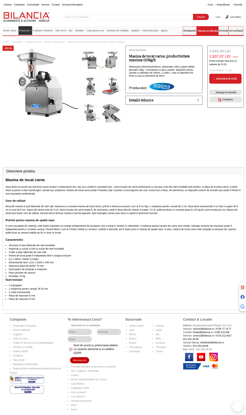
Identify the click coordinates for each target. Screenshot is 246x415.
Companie (19, 4)
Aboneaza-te (79, 360)
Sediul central (136, 325)
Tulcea (159, 351)
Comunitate (33, 4)
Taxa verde (19, 360)
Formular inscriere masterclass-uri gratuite (93, 366)
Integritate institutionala (25, 364)
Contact (56, 4)
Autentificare (222, 4)
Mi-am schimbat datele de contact (88, 379)
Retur (74, 405)
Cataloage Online (80, 388)
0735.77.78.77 (223, 328)
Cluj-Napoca (135, 347)
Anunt (74, 409)
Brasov (133, 338)
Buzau (132, 342)
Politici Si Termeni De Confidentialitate (33, 342)
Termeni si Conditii (22, 347)
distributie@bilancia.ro (212, 342)
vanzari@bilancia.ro (203, 328)
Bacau (132, 334)
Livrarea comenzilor (81, 400)
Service (45, 4)
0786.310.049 (222, 332)
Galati (159, 330)
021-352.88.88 (200, 346)
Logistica (17, 334)
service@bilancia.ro (203, 335)
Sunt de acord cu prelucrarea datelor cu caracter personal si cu (95, 349)
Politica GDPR (20, 351)
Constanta (134, 351)
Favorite (237, 4)
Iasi (157, 334)
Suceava (160, 342)
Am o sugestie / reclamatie (85, 370)
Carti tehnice (77, 383)
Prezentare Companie (24, 325)
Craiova (160, 325)
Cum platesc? (78, 396)
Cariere (8, 4)
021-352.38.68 (191, 339)
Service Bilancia (21, 330)
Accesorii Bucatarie (72, 4)
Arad (131, 330)
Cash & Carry (20, 338)
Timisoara (161, 347)
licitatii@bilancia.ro (203, 332)
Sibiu (158, 338)
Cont (209, 4)
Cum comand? (78, 392)
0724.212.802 (223, 335)
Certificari (18, 355)
